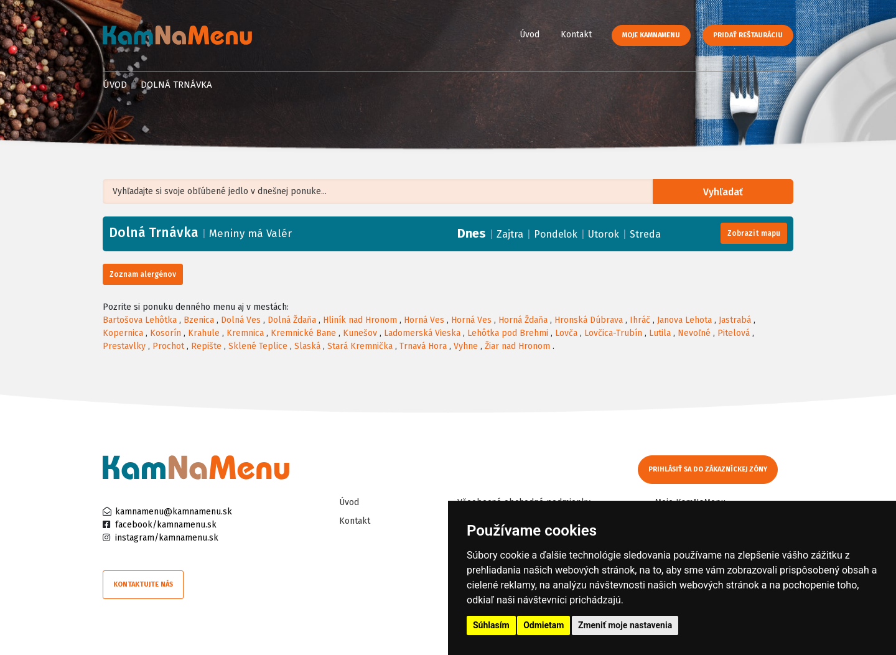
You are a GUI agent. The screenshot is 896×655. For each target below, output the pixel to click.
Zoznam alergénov (143, 274)
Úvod (529, 34)
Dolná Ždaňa (292, 320)
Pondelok (555, 234)
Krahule (204, 333)
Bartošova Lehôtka (140, 320)
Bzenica (199, 320)
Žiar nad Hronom (517, 346)
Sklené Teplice (257, 346)
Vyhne (466, 346)
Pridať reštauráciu (748, 35)
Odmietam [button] (543, 625)
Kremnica (245, 333)
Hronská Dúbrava (588, 320)
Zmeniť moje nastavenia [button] (625, 625)
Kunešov (360, 333)
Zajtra (510, 234)
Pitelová (733, 333)
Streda (645, 234)
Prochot (168, 346)
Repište (206, 346)
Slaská (307, 346)
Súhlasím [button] (491, 625)
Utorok (603, 234)
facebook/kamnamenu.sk (166, 524)
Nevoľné (694, 333)
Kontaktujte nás (143, 584)
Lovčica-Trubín (613, 333)
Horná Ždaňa (523, 320)
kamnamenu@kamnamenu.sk (173, 511)
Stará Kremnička (360, 346)
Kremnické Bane (303, 333)
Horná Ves (424, 320)
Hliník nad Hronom (360, 320)
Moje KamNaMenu (651, 35)
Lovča (566, 333)
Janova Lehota (684, 320)
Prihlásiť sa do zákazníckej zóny (707, 469)
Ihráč (640, 320)
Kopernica (123, 333)
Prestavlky (124, 346)
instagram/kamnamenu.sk (166, 537)
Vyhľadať (724, 192)
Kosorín (165, 333)
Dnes (471, 233)
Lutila (660, 333)
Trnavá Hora (423, 346)
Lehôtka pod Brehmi (507, 333)
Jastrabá (735, 320)
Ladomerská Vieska (422, 333)
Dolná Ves (241, 320)
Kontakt (576, 34)
